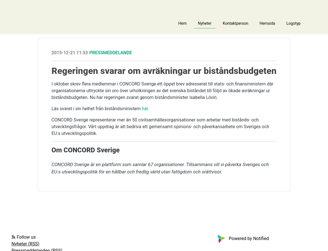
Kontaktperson (235, 23)
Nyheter (205, 23)
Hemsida (267, 23)
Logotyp (293, 23)
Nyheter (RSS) (25, 244)
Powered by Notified (242, 238)
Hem (182, 23)
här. (145, 108)
